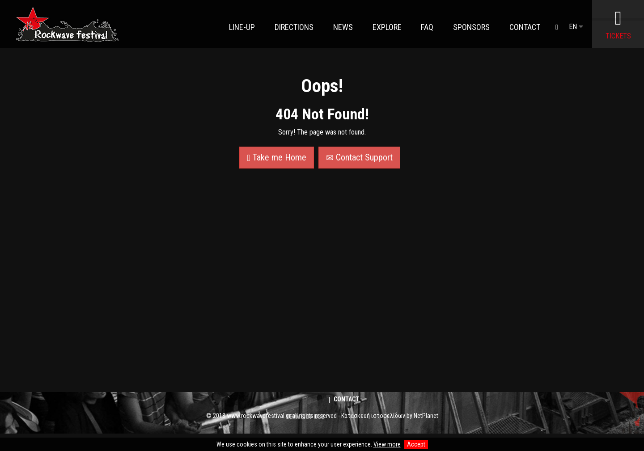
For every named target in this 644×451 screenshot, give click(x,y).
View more (387, 444)
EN (576, 26)
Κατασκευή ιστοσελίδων (373, 415)
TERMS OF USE (304, 437)
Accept (416, 444)
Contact (346, 399)
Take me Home (276, 157)
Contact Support (359, 157)
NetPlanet (426, 415)
